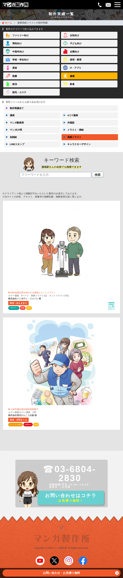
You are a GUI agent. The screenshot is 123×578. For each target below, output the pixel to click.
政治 (14, 84)
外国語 (68, 123)
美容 (14, 68)
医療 (14, 76)
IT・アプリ (75, 68)
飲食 (72, 84)
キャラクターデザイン (76, 144)
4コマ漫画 (70, 115)
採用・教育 (76, 59)
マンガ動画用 (14, 123)
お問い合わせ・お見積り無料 (81, 574)
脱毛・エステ (19, 92)
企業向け (74, 51)
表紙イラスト (71, 137)
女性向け (74, 35)
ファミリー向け (20, 35)
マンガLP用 (13, 130)
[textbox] (55, 175)
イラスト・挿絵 (73, 130)
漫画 (9, 115)
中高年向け (18, 51)
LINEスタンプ (14, 144)
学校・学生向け (20, 59)
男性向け (17, 43)
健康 (72, 76)
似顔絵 (10, 137)
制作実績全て (14, 108)
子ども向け (76, 43)
